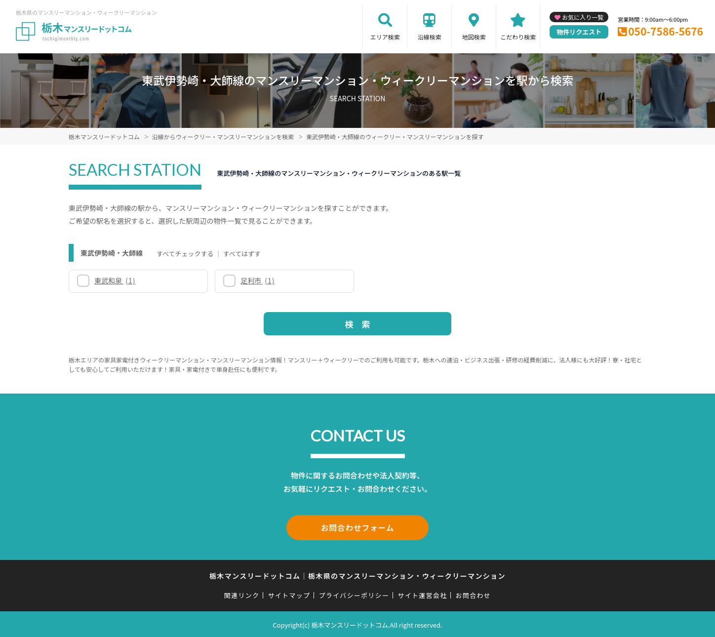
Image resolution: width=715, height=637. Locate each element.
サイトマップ (289, 594)
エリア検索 (385, 37)
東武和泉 (114, 280)
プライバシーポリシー (353, 594)
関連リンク (242, 594)
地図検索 (474, 37)
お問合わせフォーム (357, 527)
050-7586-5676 (665, 31)
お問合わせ (473, 594)
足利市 (257, 280)
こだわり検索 (518, 37)
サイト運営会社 (422, 594)
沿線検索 (429, 37)
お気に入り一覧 (582, 17)
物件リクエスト (578, 32)
